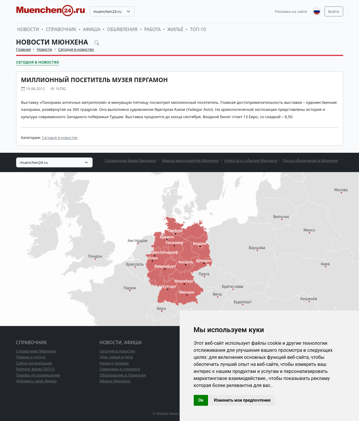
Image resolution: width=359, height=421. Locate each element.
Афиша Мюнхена (115, 380)
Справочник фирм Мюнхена (130, 160)
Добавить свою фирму (36, 380)
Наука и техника (114, 363)
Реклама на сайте (291, 11)
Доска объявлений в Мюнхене (310, 160)
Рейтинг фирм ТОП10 (35, 368)
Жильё (175, 29)
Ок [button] (201, 400)
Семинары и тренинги (120, 368)
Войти (333, 11)
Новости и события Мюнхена (250, 160)
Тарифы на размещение (38, 375)
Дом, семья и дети (116, 356)
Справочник (61, 29)
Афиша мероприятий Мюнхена (190, 160)
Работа (152, 29)
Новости (28, 29)
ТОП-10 (198, 29)
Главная (23, 49)
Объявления (122, 29)
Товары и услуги (31, 356)
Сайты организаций (34, 363)
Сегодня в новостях (76, 49)
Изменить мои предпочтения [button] (242, 400)
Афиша (91, 29)
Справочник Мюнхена (36, 351)
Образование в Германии (123, 375)
